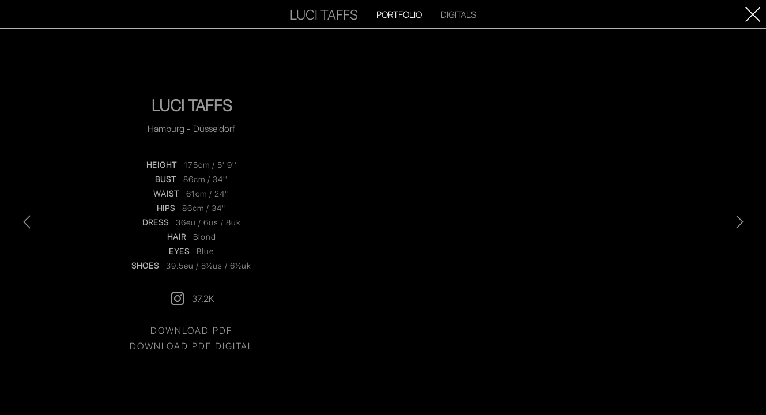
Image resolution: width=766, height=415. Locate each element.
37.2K (191, 298)
